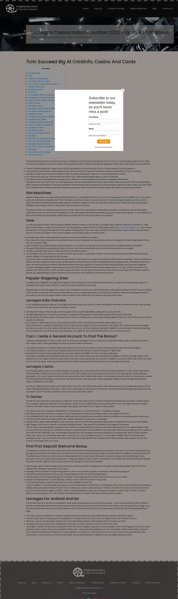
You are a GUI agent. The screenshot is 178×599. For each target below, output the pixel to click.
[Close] (122, 90)
